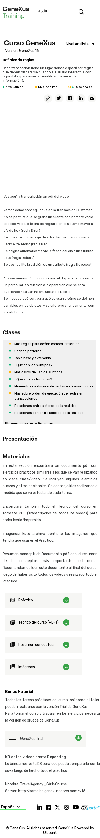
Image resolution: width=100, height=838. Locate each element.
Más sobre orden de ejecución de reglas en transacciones (49, 396)
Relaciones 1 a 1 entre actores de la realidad (49, 413)
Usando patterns (27, 351)
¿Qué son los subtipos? (33, 365)
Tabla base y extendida (32, 358)
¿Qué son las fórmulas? (33, 379)
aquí (13, 196)
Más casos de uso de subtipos (38, 372)
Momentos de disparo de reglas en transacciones (53, 386)
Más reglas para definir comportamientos (47, 344)
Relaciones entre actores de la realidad (45, 406)
